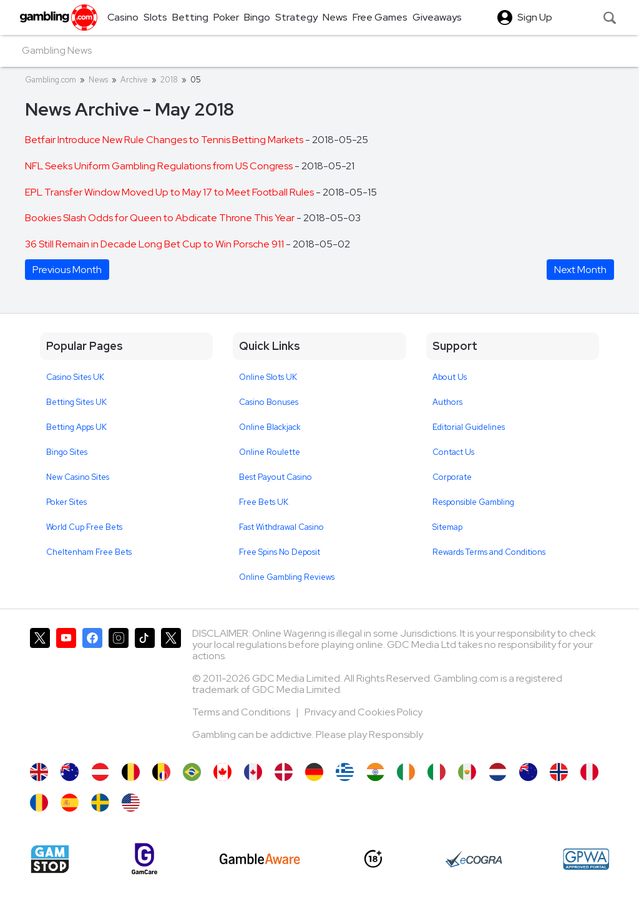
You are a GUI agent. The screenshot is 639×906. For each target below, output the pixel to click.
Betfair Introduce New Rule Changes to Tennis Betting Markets (165, 139)
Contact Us (453, 452)
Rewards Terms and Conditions (488, 552)
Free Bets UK (263, 502)
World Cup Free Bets (84, 527)
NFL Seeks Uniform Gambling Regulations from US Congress (160, 165)
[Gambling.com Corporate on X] (171, 689)
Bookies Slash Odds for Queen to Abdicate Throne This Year (160, 217)
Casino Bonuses (268, 402)
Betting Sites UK (76, 402)
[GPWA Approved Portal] (586, 859)
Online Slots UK (268, 377)
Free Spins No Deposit (279, 552)
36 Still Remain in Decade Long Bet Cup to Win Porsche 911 (155, 244)
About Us (449, 377)
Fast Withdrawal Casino (281, 527)
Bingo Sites (66, 452)
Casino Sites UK (75, 377)
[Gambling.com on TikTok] (145, 689)
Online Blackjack (270, 427)
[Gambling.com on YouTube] (66, 689)
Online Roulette (269, 452)
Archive (134, 79)
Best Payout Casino (275, 477)
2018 (169, 79)
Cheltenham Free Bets (89, 552)
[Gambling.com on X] (40, 689)
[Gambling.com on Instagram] (119, 689)
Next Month (580, 269)
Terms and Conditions (242, 712)
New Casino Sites (77, 477)
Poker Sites (66, 502)
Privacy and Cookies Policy (363, 712)
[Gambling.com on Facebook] (92, 689)
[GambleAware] (259, 858)
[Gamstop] (50, 859)
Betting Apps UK (76, 427)
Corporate (452, 477)
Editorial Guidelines (468, 427)
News (98, 79)
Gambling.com (50, 79)
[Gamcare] (144, 859)
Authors (447, 402)
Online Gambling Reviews (286, 577)
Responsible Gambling (473, 502)
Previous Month (67, 269)
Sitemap (447, 527)
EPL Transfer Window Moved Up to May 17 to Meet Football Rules (170, 192)
